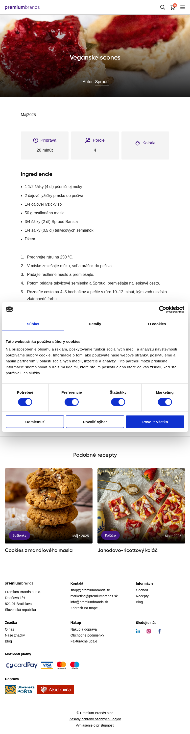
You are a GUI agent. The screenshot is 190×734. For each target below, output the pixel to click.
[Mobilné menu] (183, 7)
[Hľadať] (163, 7)
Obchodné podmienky (87, 635)
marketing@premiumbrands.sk (94, 596)
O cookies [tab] (157, 323)
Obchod (142, 590)
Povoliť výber (95, 422)
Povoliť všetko (155, 422)
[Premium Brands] (22, 7)
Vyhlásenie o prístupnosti (95, 725)
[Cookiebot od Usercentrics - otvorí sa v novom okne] (162, 309)
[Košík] (173, 7)
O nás (9, 629)
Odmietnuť (34, 422)
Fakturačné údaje (84, 641)
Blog (139, 602)
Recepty (142, 596)
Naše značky (15, 635)
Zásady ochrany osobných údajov (95, 719)
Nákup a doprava (84, 629)
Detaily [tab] (95, 323)
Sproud (102, 81)
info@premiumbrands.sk (89, 602)
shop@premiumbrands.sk (90, 590)
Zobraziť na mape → (86, 608)
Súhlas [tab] (33, 323)
